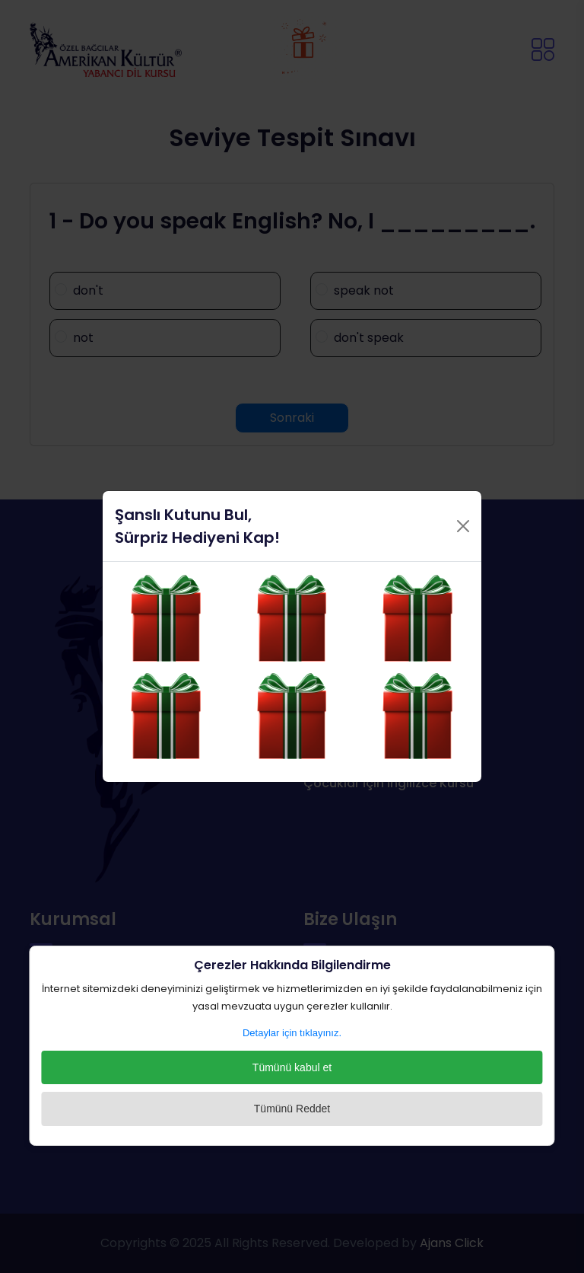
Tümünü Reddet (292, 1108)
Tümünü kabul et (292, 1067)
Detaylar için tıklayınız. (292, 1032)
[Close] (463, 521)
